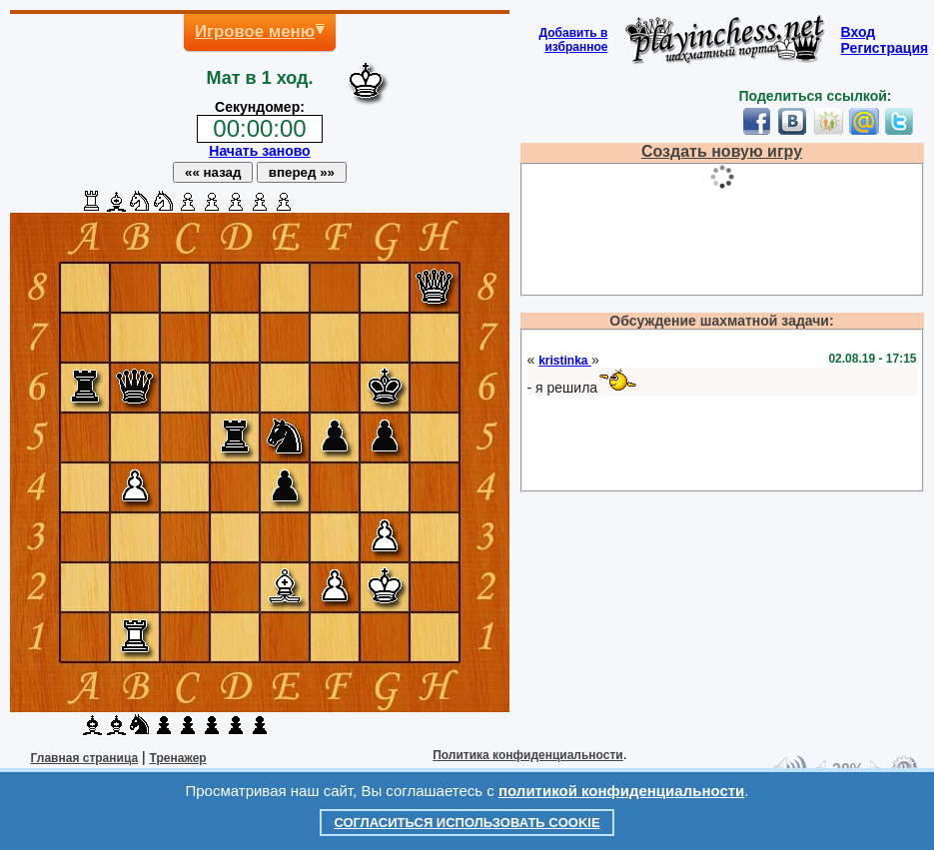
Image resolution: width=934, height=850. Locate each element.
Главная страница (85, 758)
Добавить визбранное (573, 40)
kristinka (564, 361)
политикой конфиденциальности (621, 790)
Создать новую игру (721, 151)
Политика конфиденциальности (528, 755)
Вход (858, 32)
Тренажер (178, 758)
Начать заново (259, 151)
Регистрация (885, 48)
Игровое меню (255, 31)
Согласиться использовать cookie (466, 822)
